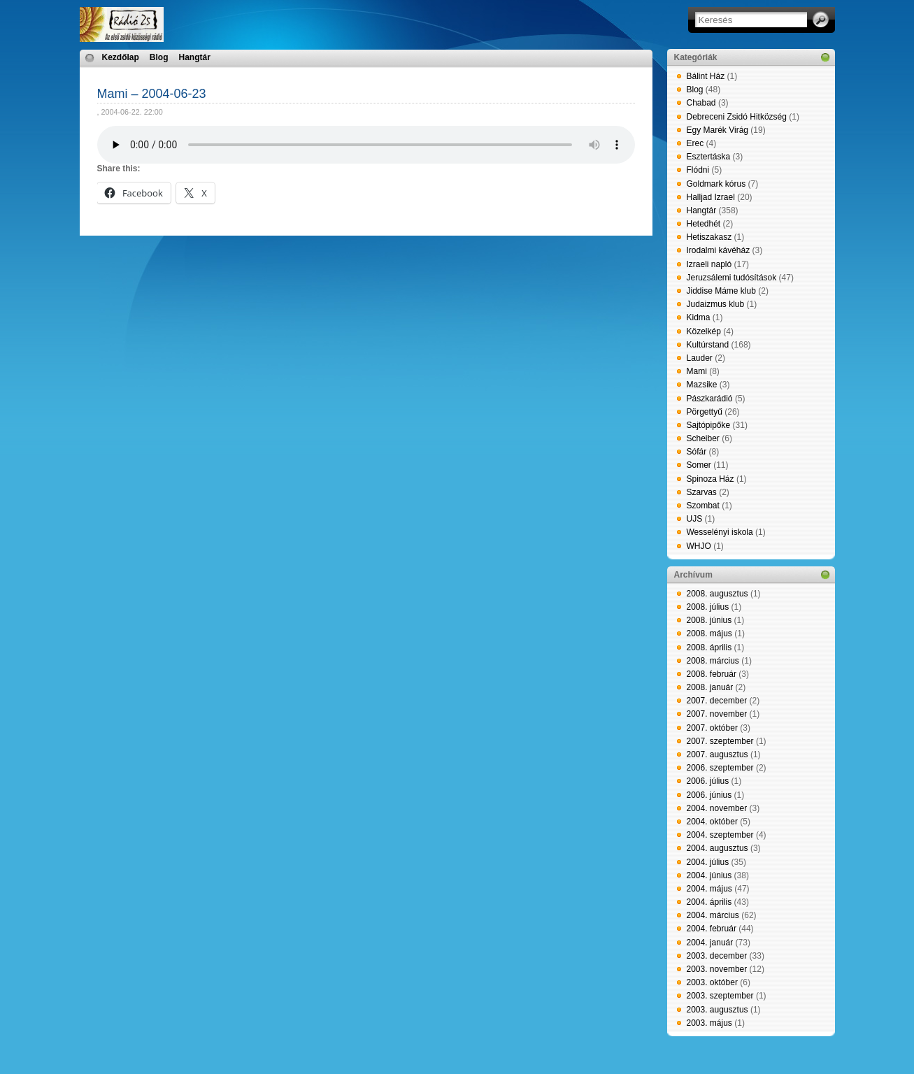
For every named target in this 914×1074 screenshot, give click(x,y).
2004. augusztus (717, 848)
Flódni (698, 170)
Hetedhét (704, 224)
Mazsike (702, 384)
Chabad (701, 103)
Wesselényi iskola (720, 532)
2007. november (717, 714)
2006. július (708, 781)
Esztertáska (709, 157)
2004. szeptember (720, 835)
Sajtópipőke (709, 425)
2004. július (708, 862)
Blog (159, 57)
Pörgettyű (704, 412)
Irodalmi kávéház (718, 250)
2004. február (711, 928)
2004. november (717, 808)
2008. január (710, 687)
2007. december (717, 701)
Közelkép (704, 331)
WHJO (699, 546)
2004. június (709, 875)
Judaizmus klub (716, 304)
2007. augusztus (717, 754)
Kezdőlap (120, 57)
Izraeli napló (709, 264)
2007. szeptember (720, 741)
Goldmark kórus (716, 184)
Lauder (700, 358)
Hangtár (194, 57)
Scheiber (703, 438)
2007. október (712, 728)
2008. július (708, 607)
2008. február (711, 674)
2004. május (709, 889)
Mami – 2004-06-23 (151, 94)
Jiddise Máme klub (721, 291)
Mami (697, 371)
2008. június (709, 620)
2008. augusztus (717, 594)
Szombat (703, 505)
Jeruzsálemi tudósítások (732, 277)
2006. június (709, 795)
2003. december (717, 956)
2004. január (710, 942)
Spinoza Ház (710, 479)
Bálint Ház (706, 76)
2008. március (713, 661)
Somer (699, 465)
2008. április (709, 647)
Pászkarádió (710, 398)
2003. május (709, 1023)
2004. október (712, 821)
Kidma (699, 317)
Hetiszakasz (709, 237)
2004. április (709, 902)
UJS (695, 519)
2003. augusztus (717, 1010)
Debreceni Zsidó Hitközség (737, 117)
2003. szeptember (720, 996)
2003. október (712, 982)
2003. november (717, 969)
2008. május (709, 633)
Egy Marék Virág (717, 130)
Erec (695, 143)
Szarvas (702, 492)
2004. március (713, 915)
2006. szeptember (720, 768)
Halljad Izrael (711, 197)
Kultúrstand (708, 345)
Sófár (697, 452)
